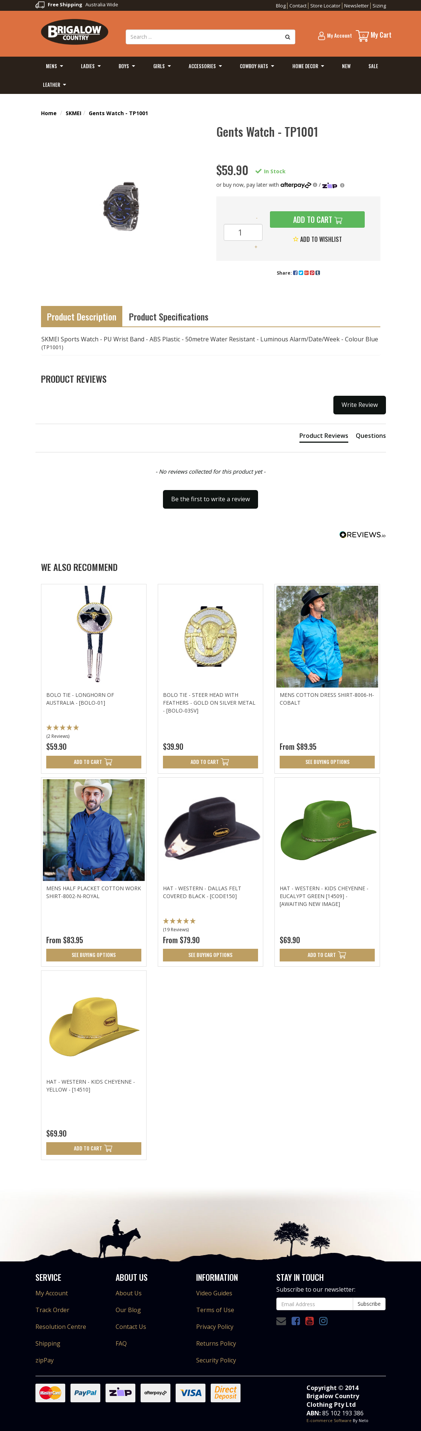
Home (49, 113)
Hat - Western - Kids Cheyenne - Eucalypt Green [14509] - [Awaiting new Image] (324, 896)
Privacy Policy (214, 1327)
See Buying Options (327, 761)
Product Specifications (168, 316)
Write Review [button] (360, 405)
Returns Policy (216, 1343)
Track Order (52, 1310)
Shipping (47, 1343)
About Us (129, 1293)
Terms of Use (215, 1310)
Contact (298, 5)
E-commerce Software (329, 1420)
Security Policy (216, 1360)
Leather (51, 84)
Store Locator (325, 5)
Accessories (202, 66)
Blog (281, 5)
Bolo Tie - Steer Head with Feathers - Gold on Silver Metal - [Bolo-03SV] (209, 702)
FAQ (121, 1343)
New (346, 66)
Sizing (379, 5)
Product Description (81, 316)
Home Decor (305, 66)
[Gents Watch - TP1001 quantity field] (243, 232)
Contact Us (131, 1327)
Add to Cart (311, 219)
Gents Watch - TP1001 (118, 113)
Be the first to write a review (210, 499)
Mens (51, 66)
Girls (159, 66)
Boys (124, 66)
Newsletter (356, 5)
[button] (210, 496)
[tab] (323, 437)
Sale (373, 66)
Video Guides (214, 1293)
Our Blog (128, 1310)
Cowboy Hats (254, 66)
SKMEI (73, 113)
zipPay (44, 1360)
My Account (51, 1293)
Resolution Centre (60, 1327)
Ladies (88, 66)
